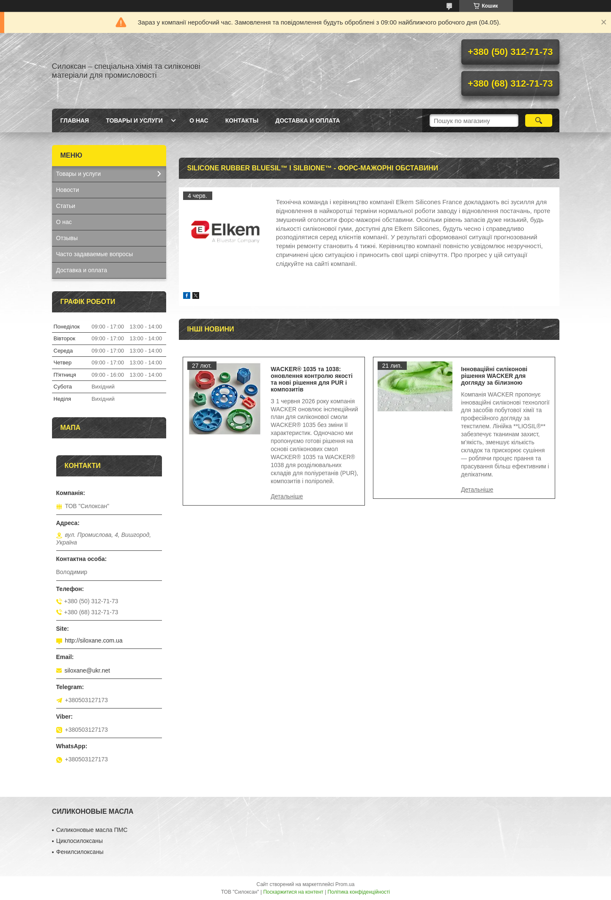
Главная (74, 120)
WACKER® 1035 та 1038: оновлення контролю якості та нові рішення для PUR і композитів (312, 379)
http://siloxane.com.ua (94, 640)
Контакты (241, 120)
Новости (67, 189)
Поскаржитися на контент (293, 892)
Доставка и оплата (307, 120)
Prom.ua (344, 884)
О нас (198, 120)
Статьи (65, 205)
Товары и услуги (134, 120)
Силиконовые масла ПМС (92, 829)
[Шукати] (539, 120)
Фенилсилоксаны (80, 851)
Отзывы (67, 238)
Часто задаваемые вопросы (94, 254)
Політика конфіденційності (359, 892)
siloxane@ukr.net (87, 670)
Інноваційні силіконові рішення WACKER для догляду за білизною (494, 376)
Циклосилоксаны (79, 840)
